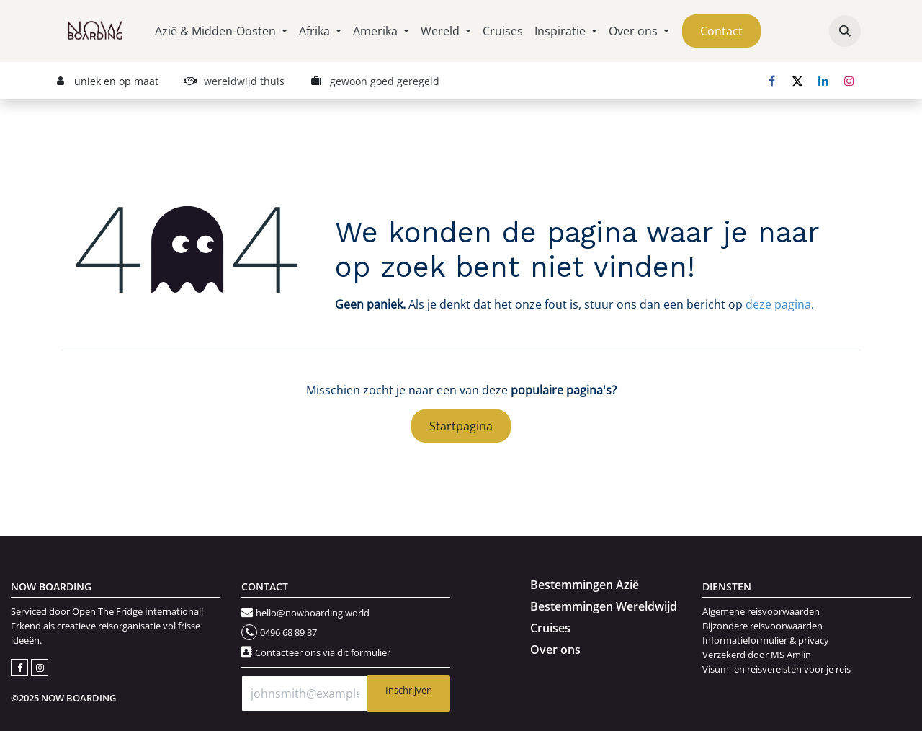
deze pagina (778, 304)
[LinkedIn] (823, 80)
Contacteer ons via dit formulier (322, 652)
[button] (845, 31)
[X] (797, 80)
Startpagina (461, 426)
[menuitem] (221, 31)
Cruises (550, 628)
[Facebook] (771, 80)
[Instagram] (849, 80)
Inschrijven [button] (408, 689)
